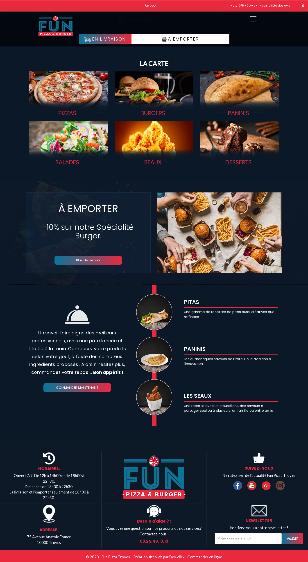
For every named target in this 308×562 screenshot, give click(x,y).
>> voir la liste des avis (274, 5)
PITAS (191, 302)
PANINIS (195, 349)
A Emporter (180, 39)
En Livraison (105, 39)
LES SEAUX (197, 396)
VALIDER (293, 538)
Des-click (177, 557)
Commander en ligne (204, 557)
